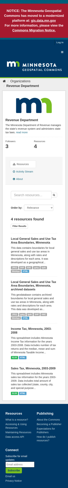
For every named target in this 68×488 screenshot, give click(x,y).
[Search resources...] (31, 195)
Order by (16, 207)
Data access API (14, 436)
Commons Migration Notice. (34, 30)
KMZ (29, 268)
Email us (10, 476)
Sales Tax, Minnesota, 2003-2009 (33, 368)
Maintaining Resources (18, 432)
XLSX (14, 358)
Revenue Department (22, 86)
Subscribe (14, 470)
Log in (59, 42)
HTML (25, 271)
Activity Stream (23, 171)
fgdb (44, 268)
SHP (22, 268)
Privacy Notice (13, 480)
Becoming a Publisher (49, 424)
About (18, 179)
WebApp (16, 271)
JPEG (14, 268)
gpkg (36, 268)
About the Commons (48, 419)
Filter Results (19, 226)
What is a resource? (16, 419)
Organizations (20, 81)
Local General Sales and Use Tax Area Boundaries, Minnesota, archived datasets (33, 285)
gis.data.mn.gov (43, 20)
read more (22, 132)
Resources (21, 164)
